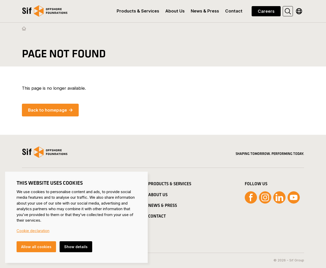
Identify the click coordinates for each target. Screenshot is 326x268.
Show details (76, 247)
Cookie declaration (33, 230)
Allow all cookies (36, 247)
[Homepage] (24, 29)
